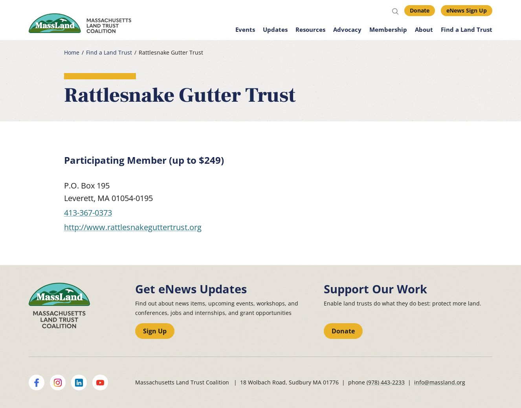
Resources (310, 29)
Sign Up (155, 331)
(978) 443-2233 (386, 382)
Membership (388, 29)
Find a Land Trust (466, 29)
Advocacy (347, 29)
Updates (275, 29)
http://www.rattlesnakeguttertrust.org (133, 227)
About (424, 29)
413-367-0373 (88, 212)
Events (245, 29)
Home (71, 52)
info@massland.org (439, 382)
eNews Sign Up (466, 10)
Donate (419, 10)
